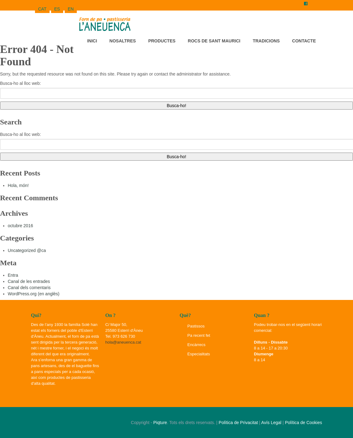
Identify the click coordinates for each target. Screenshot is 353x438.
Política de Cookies (303, 422)
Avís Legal (271, 422)
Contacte (304, 40)
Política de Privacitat (238, 422)
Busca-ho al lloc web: (20, 83)
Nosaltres (122, 40)
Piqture (160, 422)
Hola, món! (18, 185)
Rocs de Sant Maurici (214, 40)
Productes (162, 40)
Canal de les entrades (29, 281)
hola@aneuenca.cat (123, 342)
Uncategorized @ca (27, 250)
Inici (92, 40)
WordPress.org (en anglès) (33, 293)
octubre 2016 (20, 225)
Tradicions (266, 40)
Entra (13, 275)
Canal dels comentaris (29, 287)
